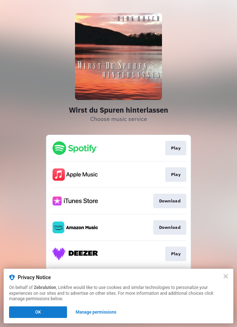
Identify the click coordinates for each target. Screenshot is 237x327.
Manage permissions (96, 312)
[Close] (226, 276)
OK (38, 312)
